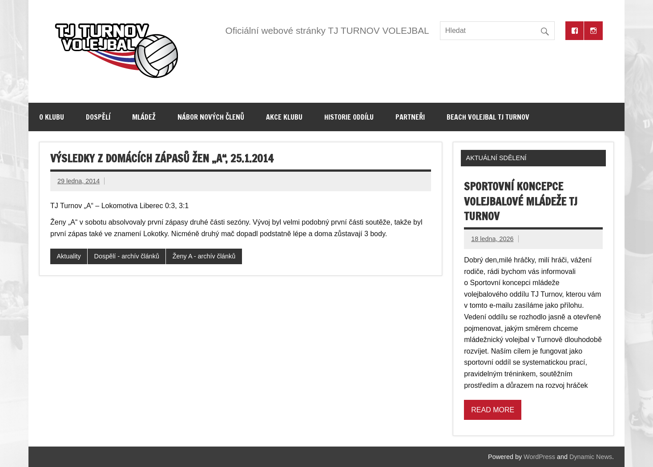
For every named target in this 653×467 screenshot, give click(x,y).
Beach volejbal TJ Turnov (488, 117)
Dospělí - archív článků (126, 256)
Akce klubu (284, 117)
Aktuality (68, 256)
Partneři (410, 117)
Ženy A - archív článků (204, 256)
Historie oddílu (349, 117)
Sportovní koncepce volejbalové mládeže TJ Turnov (520, 201)
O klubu (51, 117)
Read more (492, 410)
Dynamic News (590, 456)
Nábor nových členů (210, 117)
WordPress (539, 456)
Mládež (144, 117)
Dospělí (98, 117)
